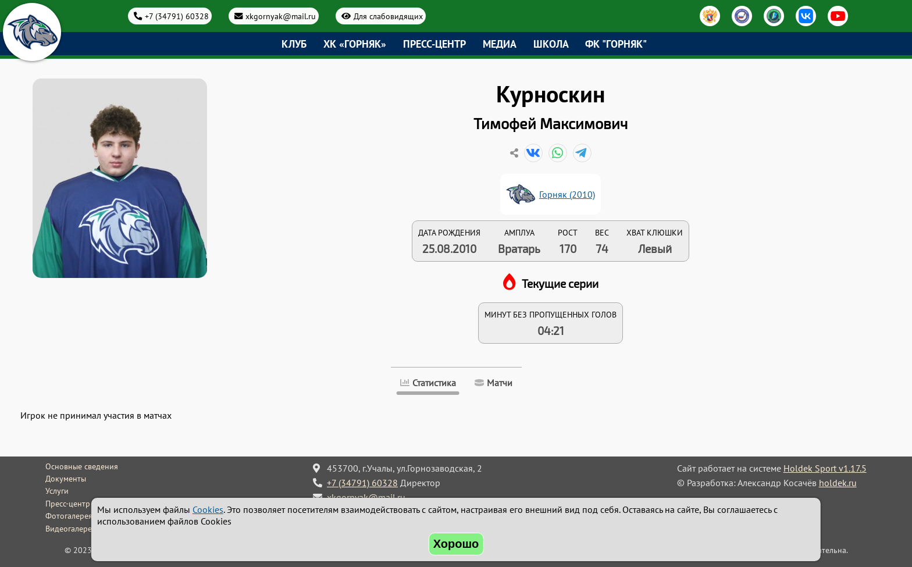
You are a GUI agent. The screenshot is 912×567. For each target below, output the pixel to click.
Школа (551, 44)
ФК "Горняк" (616, 44)
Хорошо (456, 543)
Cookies (208, 509)
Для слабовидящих (388, 16)
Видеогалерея (70, 529)
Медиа (499, 44)
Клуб (294, 44)
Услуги (57, 491)
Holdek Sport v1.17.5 (825, 468)
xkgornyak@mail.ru (280, 16)
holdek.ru (838, 482)
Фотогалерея (68, 516)
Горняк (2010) (567, 194)
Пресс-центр (434, 44)
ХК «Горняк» (354, 44)
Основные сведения (81, 466)
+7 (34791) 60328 (177, 16)
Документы (65, 479)
